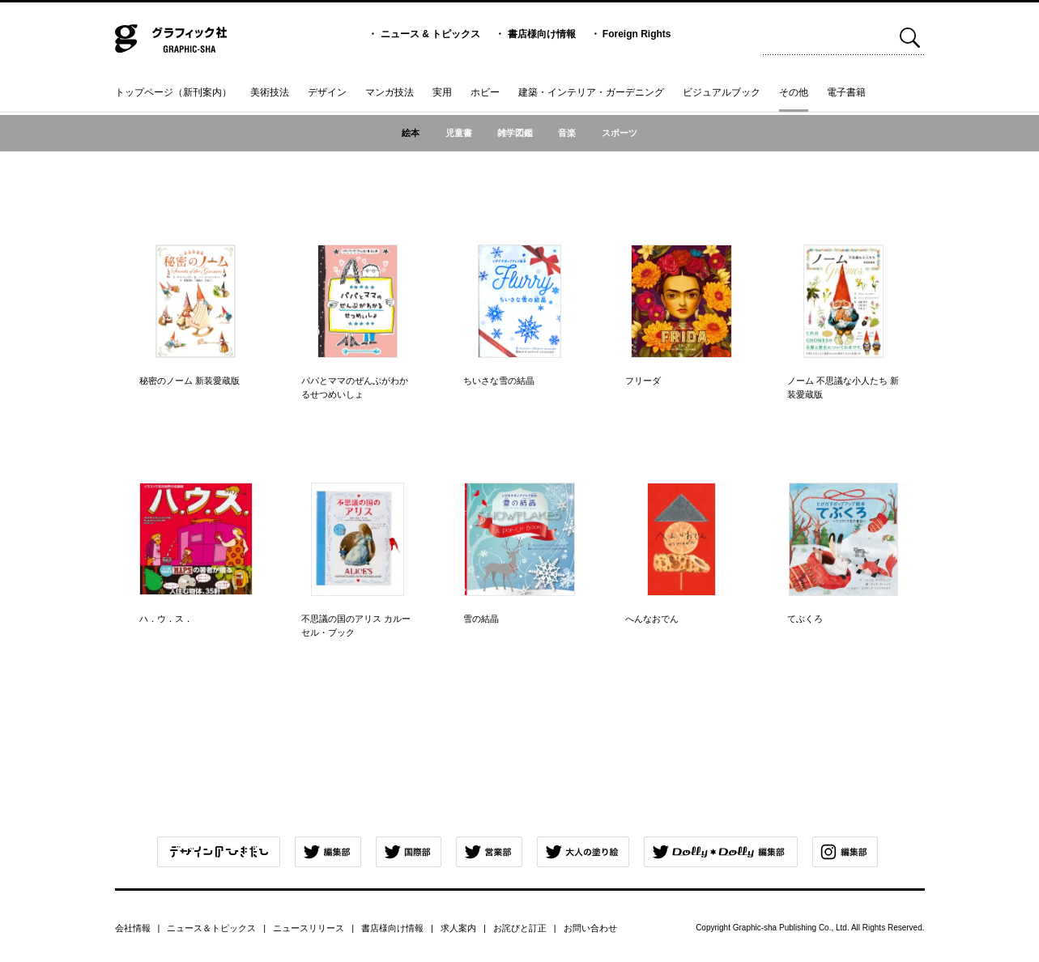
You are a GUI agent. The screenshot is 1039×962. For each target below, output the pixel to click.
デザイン (327, 92)
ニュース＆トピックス (211, 928)
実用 (442, 92)
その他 (793, 92)
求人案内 (458, 928)
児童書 (458, 133)
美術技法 (269, 92)
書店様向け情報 (542, 34)
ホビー (485, 92)
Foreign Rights (637, 34)
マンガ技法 (389, 92)
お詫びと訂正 (520, 928)
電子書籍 (846, 92)
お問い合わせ (590, 928)
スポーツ (619, 133)
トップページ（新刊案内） (173, 92)
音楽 (567, 133)
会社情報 (133, 928)
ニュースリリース (308, 928)
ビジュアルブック (721, 92)
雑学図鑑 (515, 133)
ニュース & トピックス (430, 34)
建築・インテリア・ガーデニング (591, 92)
